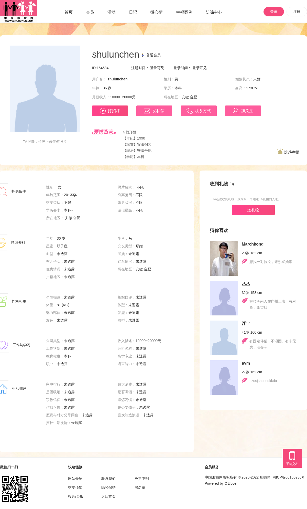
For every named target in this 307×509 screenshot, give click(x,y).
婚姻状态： (244, 79)
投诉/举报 (288, 152)
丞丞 (246, 284)
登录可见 (157, 68)
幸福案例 (184, 12)
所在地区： (173, 97)
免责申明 (142, 478)
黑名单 (140, 487)
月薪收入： (101, 97)
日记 (133, 12)
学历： (169, 88)
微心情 (156, 12)
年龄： (97, 88)
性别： (169, 79)
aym (246, 363)
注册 (296, 11)
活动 (111, 12)
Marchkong (253, 244)
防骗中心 (214, 12)
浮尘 (246, 323)
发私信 (154, 111)
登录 (273, 11)
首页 (68, 12)
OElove (230, 483)
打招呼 (110, 111)
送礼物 (253, 210)
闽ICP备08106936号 (288, 477)
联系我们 (108, 478)
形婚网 (265, 477)
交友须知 (75, 487)
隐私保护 (108, 487)
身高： (240, 88)
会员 (90, 12)
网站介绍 (75, 478)
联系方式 (199, 111)
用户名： (99, 79)
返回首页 (108, 496)
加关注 (243, 111)
